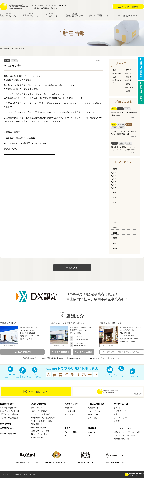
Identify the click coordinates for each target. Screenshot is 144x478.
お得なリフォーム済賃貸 (39, 431)
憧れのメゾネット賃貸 (38, 434)
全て (114, 70)
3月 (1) (114, 182)
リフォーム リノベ (121, 418)
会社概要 (131, 435)
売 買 (128, 91)
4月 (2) (114, 179)
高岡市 (75, 432)
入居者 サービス (120, 411)
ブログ (13, 48)
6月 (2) (114, 173)
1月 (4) (114, 188)
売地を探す (69, 408)
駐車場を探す (6, 423)
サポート (117, 408)
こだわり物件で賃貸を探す (10, 411)
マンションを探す (71, 414)
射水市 (67, 435)
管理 (115, 414)
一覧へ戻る (72, 267)
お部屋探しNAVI (7, 428)
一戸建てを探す (70, 411)
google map (9, 345)
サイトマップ (119, 435)
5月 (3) (114, 176)
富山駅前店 (117, 73)
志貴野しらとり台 (117, 81)
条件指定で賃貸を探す (8, 408)
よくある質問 (93, 418)
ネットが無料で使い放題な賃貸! (42, 418)
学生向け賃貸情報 (8, 433)
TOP (1, 48)
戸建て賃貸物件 (36, 424)
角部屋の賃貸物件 (37, 438)
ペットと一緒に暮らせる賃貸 (41, 421)
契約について (93, 414)
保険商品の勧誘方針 (121, 439)
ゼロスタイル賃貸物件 (38, 411)
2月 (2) (114, 185)
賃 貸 (128, 84)
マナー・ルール (94, 411)
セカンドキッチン (37, 408)
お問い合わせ (119, 432)
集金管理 (117, 421)
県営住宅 (129, 87)
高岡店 (14, 60)
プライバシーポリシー (135, 432)
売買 (114, 77)
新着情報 (6, 48)
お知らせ (129, 73)
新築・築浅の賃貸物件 (38, 428)
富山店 (128, 77)
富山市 (67, 432)
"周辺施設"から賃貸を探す (10, 414)
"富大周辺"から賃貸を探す (10, 418)
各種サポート (93, 408)
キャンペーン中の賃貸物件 (40, 414)
